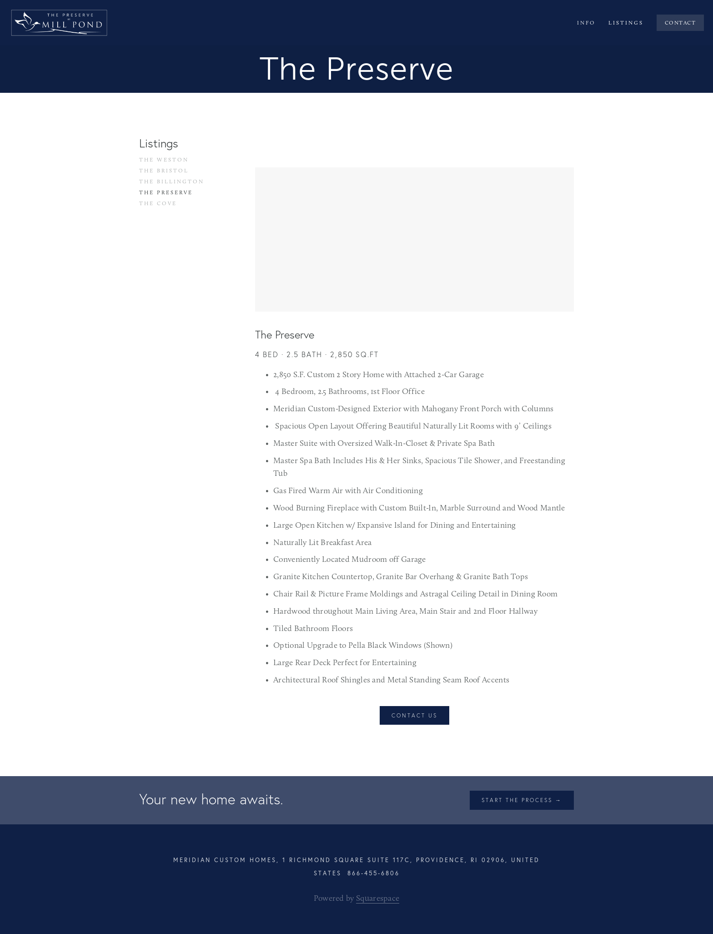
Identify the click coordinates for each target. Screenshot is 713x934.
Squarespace (377, 898)
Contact (680, 23)
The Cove (158, 203)
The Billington (171, 181)
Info (586, 23)
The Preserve (166, 192)
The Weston (164, 160)
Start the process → (522, 800)
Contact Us (414, 715)
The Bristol (164, 170)
